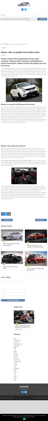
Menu (3, 15)
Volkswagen (16, 345)
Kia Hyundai (16, 368)
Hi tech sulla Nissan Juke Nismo (10, 267)
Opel (15, 378)
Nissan (4, 47)
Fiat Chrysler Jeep (18, 344)
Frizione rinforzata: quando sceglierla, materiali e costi (22, 326)
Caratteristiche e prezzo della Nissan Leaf (35, 269)
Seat (15, 374)
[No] (46, 417)
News (15, 338)
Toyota (15, 363)
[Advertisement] (24, 33)
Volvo (15, 370)
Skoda (15, 376)
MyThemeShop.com (42, 397)
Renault (15, 357)
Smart (15, 372)
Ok (24, 419)
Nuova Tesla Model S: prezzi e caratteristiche (11, 244)
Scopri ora (42, 19)
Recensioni (16, 342)
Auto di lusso (17, 359)
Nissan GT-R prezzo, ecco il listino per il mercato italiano (35, 246)
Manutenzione (17, 340)
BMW (15, 347)
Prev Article (7, 219)
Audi (15, 366)
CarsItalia (24, 386)
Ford (15, 349)
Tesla (15, 380)
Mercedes (16, 355)
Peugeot (16, 353)
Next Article (41, 219)
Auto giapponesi (17, 361)
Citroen (15, 364)
